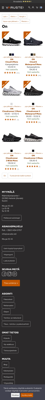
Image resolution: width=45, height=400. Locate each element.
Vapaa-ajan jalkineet (10, 21)
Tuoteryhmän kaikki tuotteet (20, 175)
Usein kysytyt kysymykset (13, 248)
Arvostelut (22, 1)
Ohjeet (6, 311)
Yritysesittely (8, 383)
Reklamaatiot (8, 305)
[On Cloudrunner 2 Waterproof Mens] (33, 103)
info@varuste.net (9, 234)
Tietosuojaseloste (10, 350)
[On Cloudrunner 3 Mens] (33, 150)
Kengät (22, 16)
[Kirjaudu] (33, 7)
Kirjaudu (7, 338)
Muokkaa (15, 395)
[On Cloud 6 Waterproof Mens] (33, 55)
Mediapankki (8, 377)
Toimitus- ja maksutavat (12, 318)
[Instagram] (9, 274)
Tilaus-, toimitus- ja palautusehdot (16, 324)
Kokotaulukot (8, 371)
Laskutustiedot (9, 261)
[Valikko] (3, 8)
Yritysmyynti (8, 254)
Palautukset (8, 299)
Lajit (5, 16)
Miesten (24, 21)
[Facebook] (4, 274)
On (5, 175)
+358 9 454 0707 (14, 230)
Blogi (5, 364)
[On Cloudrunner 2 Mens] (12, 103)
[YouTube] (14, 274)
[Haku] (29, 7)
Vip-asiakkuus (9, 344)
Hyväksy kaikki (27, 395)
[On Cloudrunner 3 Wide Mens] (12, 150)
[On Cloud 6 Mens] (12, 55)
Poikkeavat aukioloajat (12, 218)
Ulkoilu (13, 16)
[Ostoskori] (37, 7)
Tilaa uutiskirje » (11, 283)
